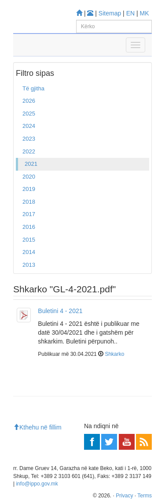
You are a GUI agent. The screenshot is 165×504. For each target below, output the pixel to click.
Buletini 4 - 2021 (60, 310)
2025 (28, 113)
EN (130, 13)
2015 (28, 239)
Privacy (124, 496)
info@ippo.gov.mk (37, 484)
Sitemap (110, 13)
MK (144, 13)
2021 (31, 164)
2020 (28, 176)
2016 (28, 227)
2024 (28, 126)
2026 (28, 100)
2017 (28, 214)
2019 (28, 189)
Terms (144, 496)
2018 (28, 201)
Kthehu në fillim (37, 427)
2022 (28, 151)
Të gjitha (33, 88)
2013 (28, 264)
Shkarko (114, 354)
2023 (28, 138)
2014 (28, 252)
